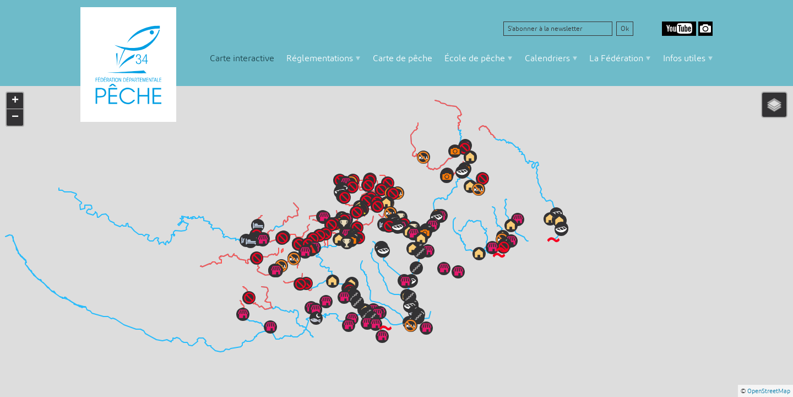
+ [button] (15, 101)
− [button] (15, 117)
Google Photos (705, 29)
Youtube (679, 29)
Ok (625, 29)
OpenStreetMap (768, 391)
